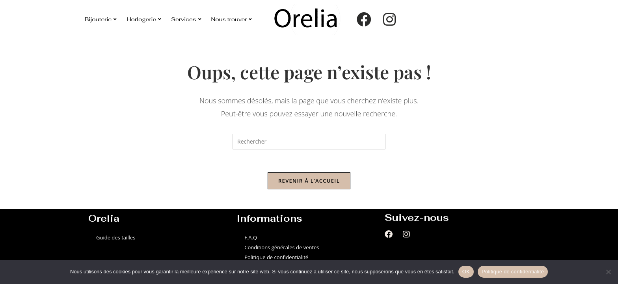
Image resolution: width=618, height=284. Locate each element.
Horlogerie (144, 19)
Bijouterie (101, 19)
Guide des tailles (115, 238)
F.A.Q (250, 238)
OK (466, 272)
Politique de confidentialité (276, 258)
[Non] (608, 272)
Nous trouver (231, 19)
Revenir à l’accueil (309, 181)
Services (186, 19)
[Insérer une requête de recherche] (309, 141)
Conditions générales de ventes (281, 248)
